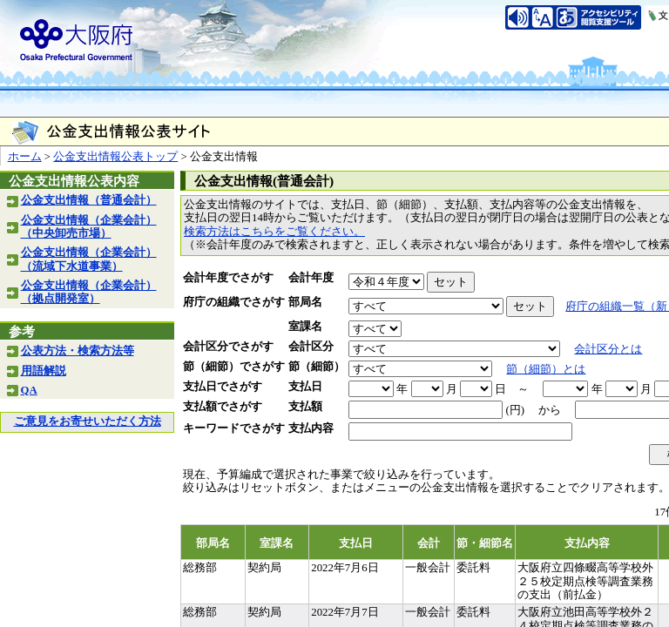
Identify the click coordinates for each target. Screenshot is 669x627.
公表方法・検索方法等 (77, 351)
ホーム (25, 157)
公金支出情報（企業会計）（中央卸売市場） (89, 226)
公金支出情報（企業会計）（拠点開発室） (89, 292)
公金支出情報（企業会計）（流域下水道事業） (89, 259)
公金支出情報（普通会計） (89, 200)
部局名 (305, 302)
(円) (514, 410)
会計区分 (311, 346)
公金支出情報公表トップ (115, 157)
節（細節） (316, 367)
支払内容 (311, 428)
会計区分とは (608, 349)
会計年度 (311, 278)
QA (29, 390)
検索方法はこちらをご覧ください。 (274, 232)
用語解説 (43, 371)
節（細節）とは (545, 369)
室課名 (305, 326)
